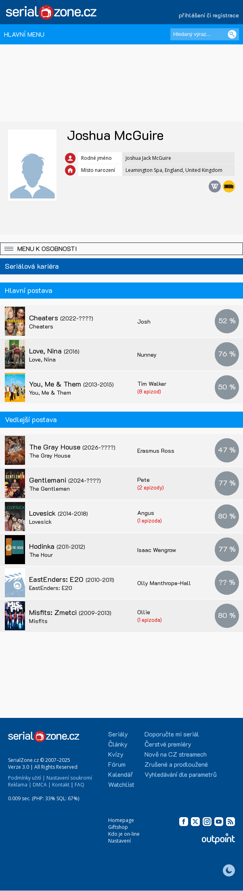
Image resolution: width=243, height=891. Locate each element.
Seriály (118, 734)
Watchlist (121, 784)
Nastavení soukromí (69, 777)
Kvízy (116, 754)
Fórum (117, 764)
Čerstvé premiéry (168, 744)
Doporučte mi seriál (172, 734)
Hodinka (57, 546)
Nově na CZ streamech (176, 754)
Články (118, 744)
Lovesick (58, 513)
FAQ (79, 784)
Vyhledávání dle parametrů (181, 774)
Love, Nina (54, 351)
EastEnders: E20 (71, 579)
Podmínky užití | (26, 777)
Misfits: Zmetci (70, 612)
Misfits (38, 621)
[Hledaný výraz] (204, 34)
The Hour (41, 554)
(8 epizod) (149, 391)
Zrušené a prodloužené (176, 764)
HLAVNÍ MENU (24, 34)
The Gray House (72, 447)
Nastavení (119, 840)
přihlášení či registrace (209, 15)
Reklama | (19, 784)
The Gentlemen (49, 488)
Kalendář (120, 774)
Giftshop (118, 827)
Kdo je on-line (124, 833)
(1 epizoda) (149, 520)
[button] (121, 249)
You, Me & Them (71, 384)
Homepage (121, 820)
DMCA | (42, 784)
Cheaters (61, 317)
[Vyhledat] (232, 34)
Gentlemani (65, 480)
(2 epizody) (150, 487)
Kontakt (60, 784)
